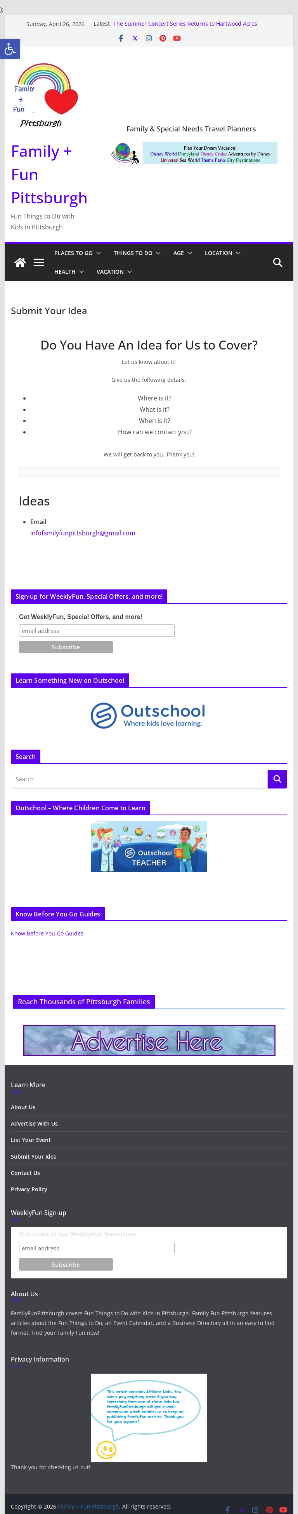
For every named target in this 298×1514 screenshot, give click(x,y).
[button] (97, 253)
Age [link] (178, 253)
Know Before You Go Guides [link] (47, 933)
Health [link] (65, 271)
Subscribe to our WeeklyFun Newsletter (77, 1234)
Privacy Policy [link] (29, 1189)
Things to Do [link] (133, 253)
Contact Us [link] (25, 1173)
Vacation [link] (110, 271)
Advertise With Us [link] (34, 1123)
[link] (10, 49)
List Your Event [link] (31, 1139)
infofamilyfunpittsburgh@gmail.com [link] (82, 533)
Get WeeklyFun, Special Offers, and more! (80, 617)
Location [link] (218, 253)
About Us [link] (23, 1107)
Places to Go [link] (73, 253)
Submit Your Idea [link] (34, 1156)
